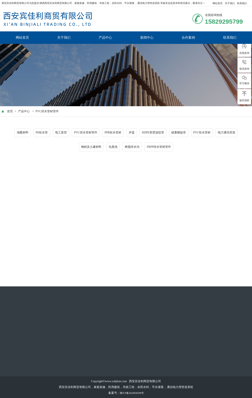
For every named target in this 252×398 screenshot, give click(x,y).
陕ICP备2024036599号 (132, 393)
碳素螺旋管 (178, 132)
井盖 (132, 132)
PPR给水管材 (113, 132)
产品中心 (105, 37)
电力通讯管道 (226, 132)
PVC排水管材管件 (46, 111)
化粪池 (113, 147)
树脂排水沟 (132, 147)
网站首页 (218, 3)
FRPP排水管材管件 (159, 147)
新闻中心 (146, 37)
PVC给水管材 (202, 132)
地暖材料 (22, 132)
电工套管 (61, 132)
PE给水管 (42, 132)
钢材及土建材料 (91, 147)
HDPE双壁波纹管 (153, 132)
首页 (10, 111)
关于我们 (230, 3)
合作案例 (188, 37)
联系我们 (242, 3)
